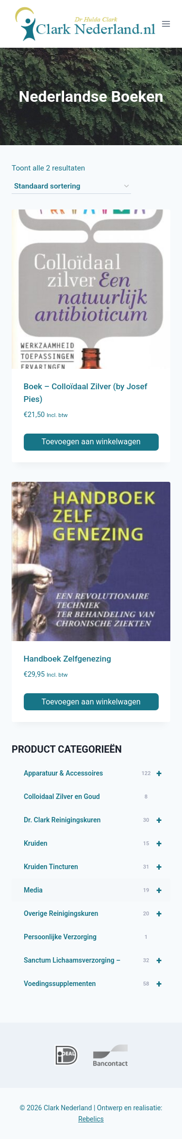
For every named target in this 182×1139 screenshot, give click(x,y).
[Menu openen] (166, 23)
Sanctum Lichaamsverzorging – (97, 960)
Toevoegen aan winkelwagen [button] (90, 441)
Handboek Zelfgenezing (67, 659)
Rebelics (91, 1119)
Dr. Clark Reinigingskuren (97, 820)
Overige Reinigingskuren (97, 913)
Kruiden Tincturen (97, 866)
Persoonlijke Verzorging (87, 937)
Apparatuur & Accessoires (97, 773)
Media (97, 890)
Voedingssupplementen (97, 983)
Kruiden (97, 843)
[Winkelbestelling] (71, 186)
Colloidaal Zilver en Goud (87, 797)
